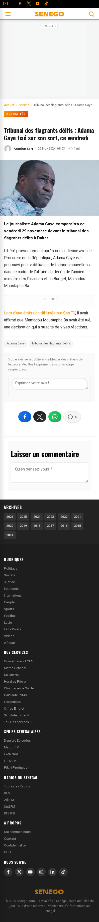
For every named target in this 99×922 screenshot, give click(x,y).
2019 (23, 526)
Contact (10, 838)
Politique (10, 568)
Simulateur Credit (16, 715)
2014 (9, 535)
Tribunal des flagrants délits (51, 343)
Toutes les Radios (17, 786)
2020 (9, 526)
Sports (9, 609)
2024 (36, 517)
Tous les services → (18, 722)
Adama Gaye (16, 343)
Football (10, 616)
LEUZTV (10, 761)
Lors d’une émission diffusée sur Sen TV (39, 313)
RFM (7, 793)
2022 (63, 517)
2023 (50, 517)
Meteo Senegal (15, 668)
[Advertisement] (49, 61)
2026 (9, 517)
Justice (9, 582)
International (13, 595)
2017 (50, 526)
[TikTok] (63, 872)
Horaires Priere (15, 681)
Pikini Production (16, 767)
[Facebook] (20, 4)
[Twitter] (29, 4)
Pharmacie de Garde (19, 688)
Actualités (16, 114)
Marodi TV (11, 747)
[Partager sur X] (39, 416)
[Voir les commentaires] (72, 417)
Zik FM (9, 800)
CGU (7, 852)
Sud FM (9, 806)
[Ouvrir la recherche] (91, 14)
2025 (23, 517)
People (9, 602)
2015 (77, 526)
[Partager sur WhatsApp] (54, 416)
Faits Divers (12, 629)
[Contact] (5, 3)
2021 (77, 517)
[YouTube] (38, 4)
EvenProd (11, 754)
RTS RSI (9, 813)
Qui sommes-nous (17, 832)
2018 (36, 526)
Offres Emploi (14, 708)
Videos (9, 636)
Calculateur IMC (15, 695)
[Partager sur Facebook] (24, 416)
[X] (19, 872)
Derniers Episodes (17, 740)
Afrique (9, 643)
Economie (11, 589)
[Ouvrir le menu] (8, 14)
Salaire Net (12, 675)
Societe (9, 575)
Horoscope (12, 702)
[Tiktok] (46, 4)
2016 (63, 526)
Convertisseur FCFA (18, 661)
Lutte (8, 622)
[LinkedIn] (52, 872)
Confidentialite (15, 845)
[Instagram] (41, 872)
